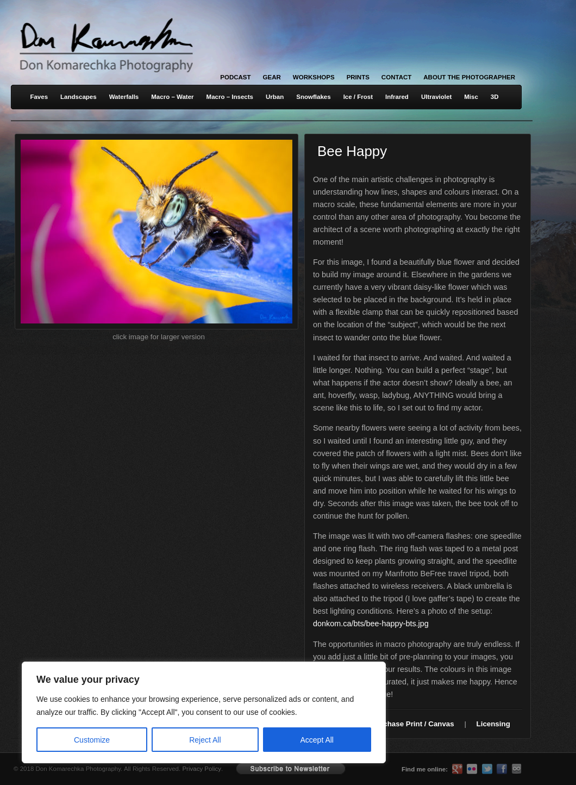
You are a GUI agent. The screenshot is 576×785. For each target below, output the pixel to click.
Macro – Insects (229, 97)
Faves (39, 97)
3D (495, 97)
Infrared (397, 97)
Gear (272, 77)
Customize (92, 740)
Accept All (317, 740)
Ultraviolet (436, 97)
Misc (471, 97)
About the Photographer (469, 77)
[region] (141, 712)
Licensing (493, 724)
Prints (358, 77)
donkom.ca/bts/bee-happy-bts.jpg (371, 623)
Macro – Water (172, 97)
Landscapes (78, 97)
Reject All (205, 740)
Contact (396, 77)
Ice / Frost (358, 97)
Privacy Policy (201, 768)
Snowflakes (313, 97)
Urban (275, 97)
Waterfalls (124, 97)
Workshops (314, 77)
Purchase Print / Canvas (412, 724)
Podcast (235, 77)
